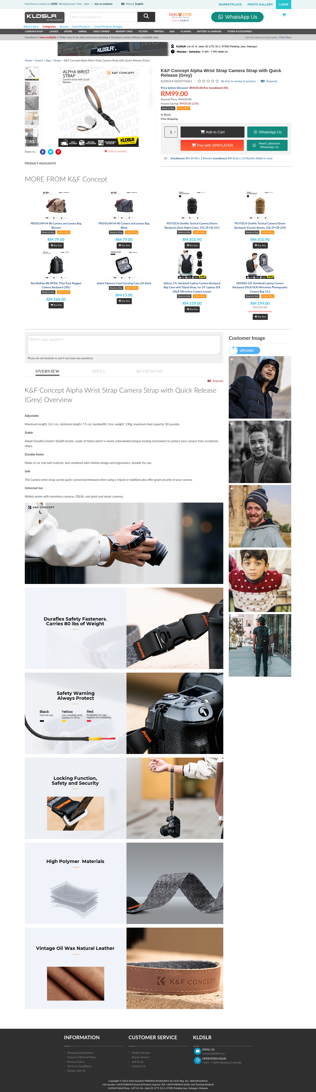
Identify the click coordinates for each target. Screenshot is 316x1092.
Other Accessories (239, 31)
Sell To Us (138, 1061)
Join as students (103, 3)
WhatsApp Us (237, 17)
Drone (68, 31)
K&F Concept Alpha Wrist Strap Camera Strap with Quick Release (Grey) (221, 73)
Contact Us (139, 1066)
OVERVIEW (47, 371)
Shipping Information (80, 1052)
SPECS (98, 371)
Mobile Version (141, 1052)
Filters (143, 31)
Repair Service (140, 1057)
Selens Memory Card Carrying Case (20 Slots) (124, 283)
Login (283, 4)
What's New (31, 26)
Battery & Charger (209, 31)
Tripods (159, 31)
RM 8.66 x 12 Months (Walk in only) (242, 158)
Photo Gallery (260, 4)
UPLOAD (243, 350)
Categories (49, 26)
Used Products (81, 26)
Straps (57, 60)
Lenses (53, 31)
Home (28, 60)
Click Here (285, 37)
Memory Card (124, 31)
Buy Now (56, 245)
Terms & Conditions (79, 1066)
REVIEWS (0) (149, 371)
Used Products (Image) (108, 26)
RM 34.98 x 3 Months (191, 158)
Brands (64, 26)
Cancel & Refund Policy (81, 1057)
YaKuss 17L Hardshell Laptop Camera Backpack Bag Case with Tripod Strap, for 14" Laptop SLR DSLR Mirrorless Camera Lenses (192, 287)
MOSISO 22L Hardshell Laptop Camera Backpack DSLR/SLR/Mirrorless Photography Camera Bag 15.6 (260, 287)
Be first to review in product (238, 81)
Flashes (186, 31)
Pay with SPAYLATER (212, 145)
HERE (54, 3)
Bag (172, 31)
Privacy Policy (75, 1061)
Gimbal (82, 31)
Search (39, 60)
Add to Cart (212, 132)
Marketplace (230, 4)
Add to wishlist (115, 151)
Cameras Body (34, 31)
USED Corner (101, 31)
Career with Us (76, 1070)
